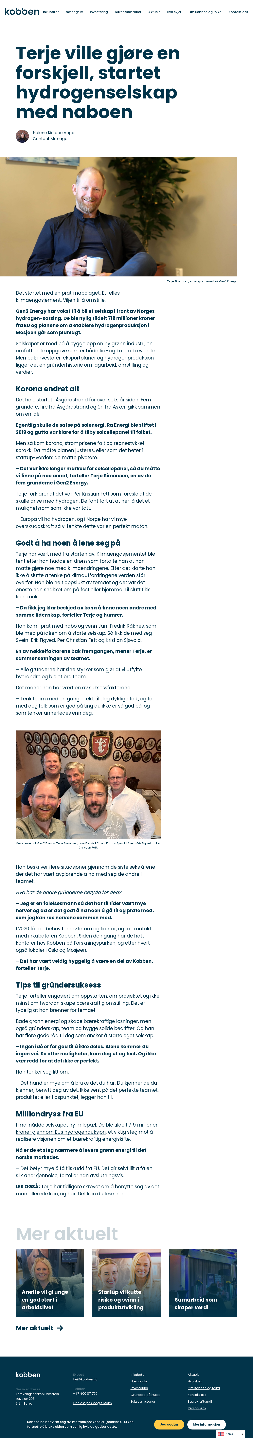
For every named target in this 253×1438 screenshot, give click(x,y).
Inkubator (51, 12)
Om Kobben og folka (205, 12)
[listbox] (230, 1434)
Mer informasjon (206, 1424)
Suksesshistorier (128, 12)
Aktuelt (154, 12)
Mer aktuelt (39, 1328)
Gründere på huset (145, 1395)
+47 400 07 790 (85, 1393)
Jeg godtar (169, 1424)
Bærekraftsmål (200, 1401)
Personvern (197, 1408)
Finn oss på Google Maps (92, 1403)
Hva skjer (174, 12)
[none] (230, 1434)
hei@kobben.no (85, 1379)
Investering (99, 12)
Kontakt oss (238, 12)
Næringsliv (74, 12)
